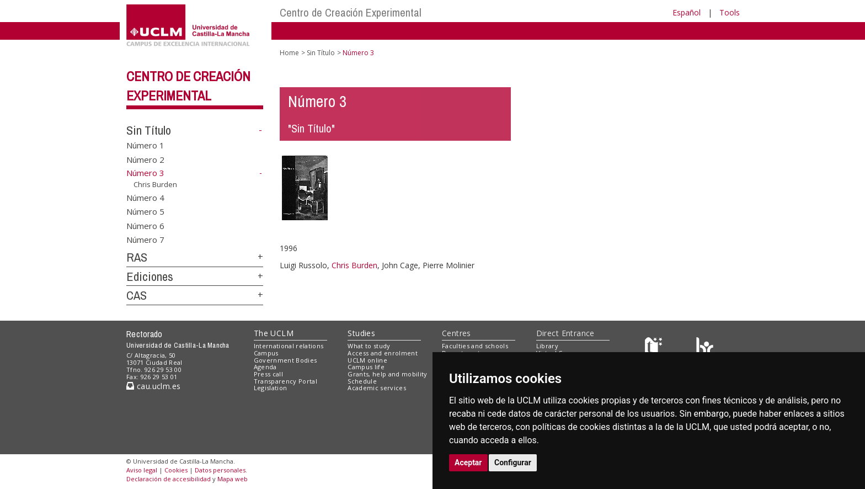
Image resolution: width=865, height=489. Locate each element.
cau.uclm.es (153, 386)
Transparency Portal (285, 381)
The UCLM (273, 333)
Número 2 (145, 158)
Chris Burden (155, 184)
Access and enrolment (383, 353)
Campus (266, 353)
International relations (289, 346)
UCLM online (367, 360)
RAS (136, 257)
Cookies (176, 470)
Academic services (377, 388)
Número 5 (145, 211)
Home (289, 52)
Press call (268, 374)
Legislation (270, 388)
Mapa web (232, 479)
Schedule (362, 381)
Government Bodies (285, 360)
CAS (136, 295)
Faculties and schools (475, 346)
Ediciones (149, 276)
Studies (361, 333)
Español (686, 12)
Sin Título (148, 130)
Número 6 (145, 225)
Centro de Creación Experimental (350, 12)
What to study (369, 346)
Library (547, 346)
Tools (729, 12)
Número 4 (145, 197)
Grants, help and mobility (387, 374)
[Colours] (705, 348)
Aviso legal (141, 470)
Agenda (265, 367)
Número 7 (145, 239)
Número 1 (145, 145)
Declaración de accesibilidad (168, 479)
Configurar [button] (512, 462)
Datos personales (220, 470)
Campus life (366, 367)
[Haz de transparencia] (655, 348)
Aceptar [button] (468, 462)
